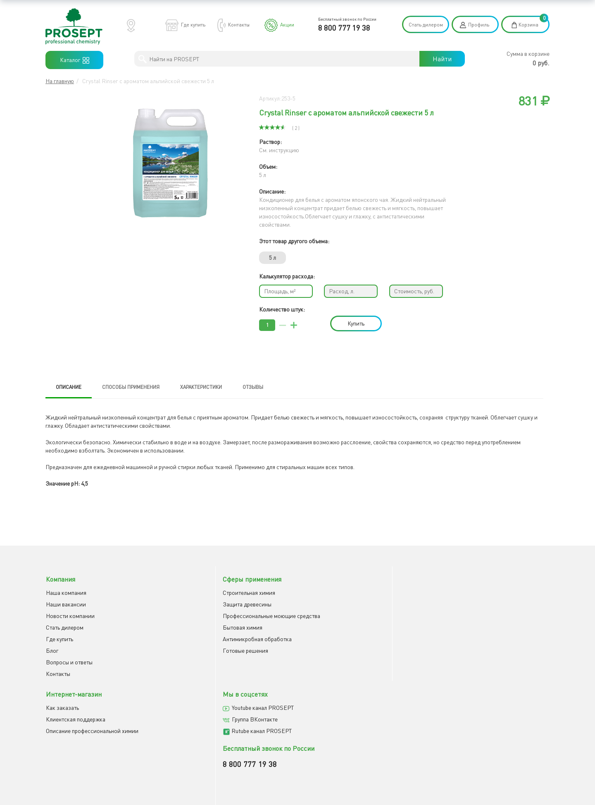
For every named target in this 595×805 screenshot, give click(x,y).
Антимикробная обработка (209, 637)
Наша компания (65, 591)
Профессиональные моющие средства (223, 614)
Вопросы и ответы (68, 660)
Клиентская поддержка (333, 602)
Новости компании (69, 614)
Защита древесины (199, 602)
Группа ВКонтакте (465, 602)
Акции (287, 25)
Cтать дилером (64, 626)
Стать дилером (426, 25)
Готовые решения (197, 649)
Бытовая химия (194, 626)
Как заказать (320, 591)
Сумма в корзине (528, 53)
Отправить (320, 714)
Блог (51, 649)
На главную (59, 80)
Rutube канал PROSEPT (472, 614)
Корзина (528, 25)
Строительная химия (201, 591)
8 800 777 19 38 (344, 27)
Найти (442, 59)
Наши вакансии (65, 602)
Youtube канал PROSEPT (473, 591)
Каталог (74, 60)
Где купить (193, 25)
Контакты (239, 25)
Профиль (478, 25)
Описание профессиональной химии (350, 614)
